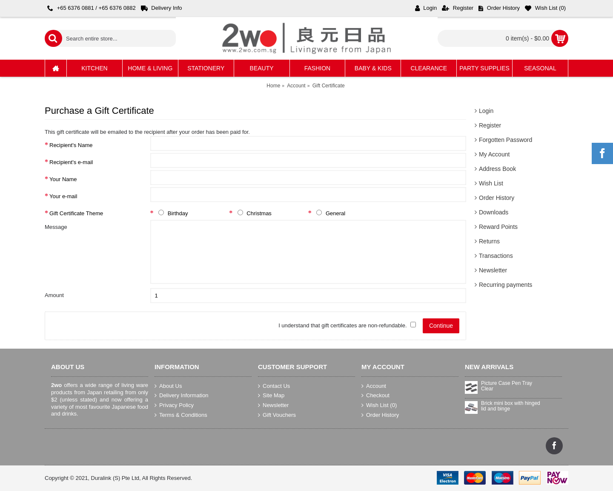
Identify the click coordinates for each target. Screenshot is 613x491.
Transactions (496, 255)
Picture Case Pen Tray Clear (506, 386)
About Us (168, 386)
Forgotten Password (505, 139)
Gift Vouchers (277, 414)
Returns (489, 241)
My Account (494, 154)
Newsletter (493, 270)
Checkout (375, 395)
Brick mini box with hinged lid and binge (510, 406)
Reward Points (498, 226)
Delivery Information (182, 395)
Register (490, 125)
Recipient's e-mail (71, 162)
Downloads (493, 212)
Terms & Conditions (181, 414)
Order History (496, 197)
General (329, 213)
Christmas (253, 213)
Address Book (497, 168)
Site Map (271, 395)
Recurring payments (505, 284)
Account (373, 386)
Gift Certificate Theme (76, 213)
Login (486, 110)
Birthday (171, 213)
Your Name (63, 179)
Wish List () (379, 405)
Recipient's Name (70, 145)
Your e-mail (63, 196)
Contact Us (274, 386)
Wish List (491, 183)
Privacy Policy (174, 405)
